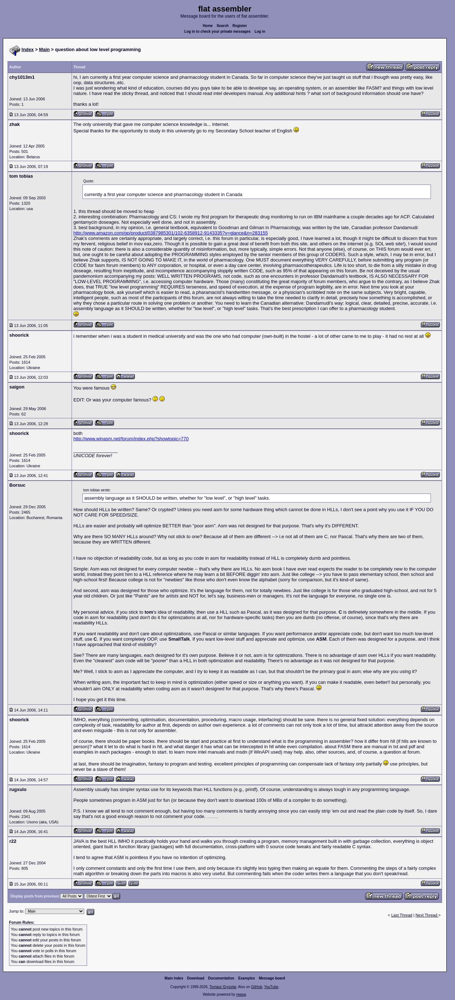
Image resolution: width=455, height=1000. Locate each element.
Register (239, 26)
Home (208, 26)
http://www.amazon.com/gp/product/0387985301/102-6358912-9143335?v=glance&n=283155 (170, 233)
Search (222, 26)
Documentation (221, 978)
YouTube (271, 987)
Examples (246, 978)
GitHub (256, 987)
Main (44, 49)
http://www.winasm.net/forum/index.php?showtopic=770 (130, 438)
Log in (260, 31)
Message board (272, 978)
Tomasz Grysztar (222, 987)
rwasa (241, 994)
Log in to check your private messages (217, 31)
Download (195, 978)
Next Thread (426, 915)
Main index (174, 978)
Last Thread (402, 915)
